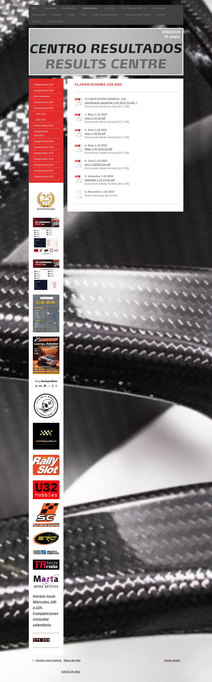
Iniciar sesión (172, 660)
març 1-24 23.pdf (95, 118)
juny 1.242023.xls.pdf (97, 164)
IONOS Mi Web (70, 671)
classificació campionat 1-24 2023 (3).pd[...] (111, 102)
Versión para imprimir (47, 660)
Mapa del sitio (72, 660)
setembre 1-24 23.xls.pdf (100, 180)
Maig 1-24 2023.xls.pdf (98, 149)
